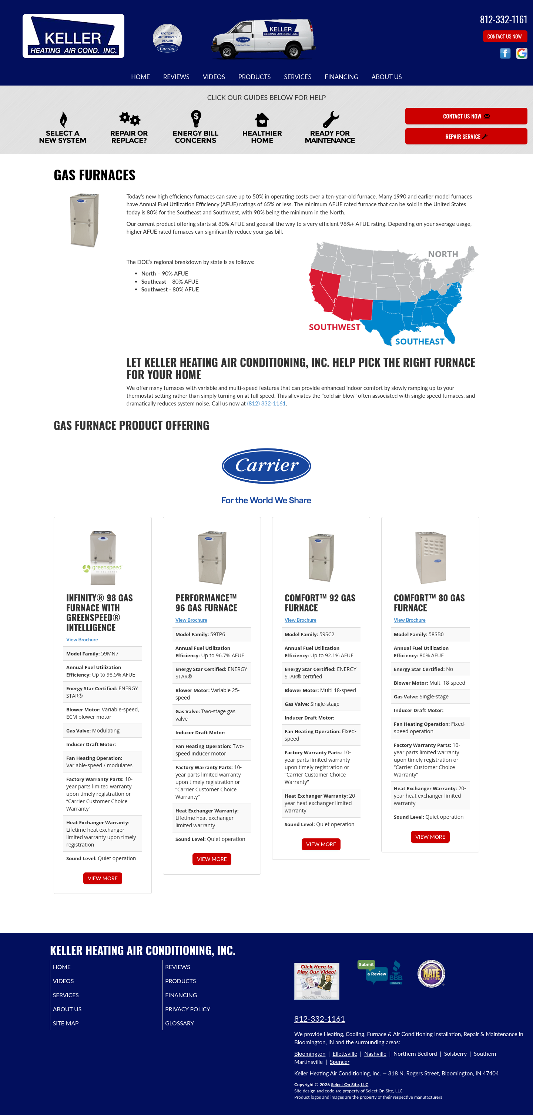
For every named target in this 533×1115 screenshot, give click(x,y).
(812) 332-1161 (266, 403)
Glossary (190, 1030)
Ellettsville (345, 1053)
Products (254, 77)
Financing (341, 77)
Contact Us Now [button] (505, 36)
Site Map (76, 1030)
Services (298, 77)
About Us (387, 77)
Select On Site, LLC (349, 1084)
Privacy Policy (200, 1014)
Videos (214, 77)
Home (140, 77)
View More (102, 878)
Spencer (339, 1061)
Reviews (176, 77)
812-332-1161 (319, 1018)
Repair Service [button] (466, 136)
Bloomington (309, 1053)
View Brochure (82, 639)
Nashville (375, 1053)
